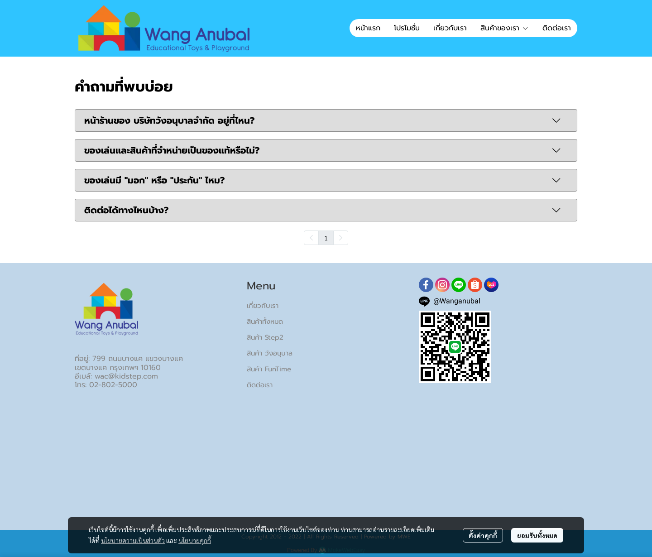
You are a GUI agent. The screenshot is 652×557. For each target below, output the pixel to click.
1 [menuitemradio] (326, 238)
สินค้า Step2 (265, 337)
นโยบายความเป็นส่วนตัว (133, 540)
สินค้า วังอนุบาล (269, 353)
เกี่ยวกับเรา (262, 306)
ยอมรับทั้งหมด (537, 535)
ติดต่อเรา (260, 385)
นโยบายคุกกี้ (194, 540)
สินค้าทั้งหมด (265, 322)
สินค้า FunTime (269, 369)
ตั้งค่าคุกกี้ (483, 535)
